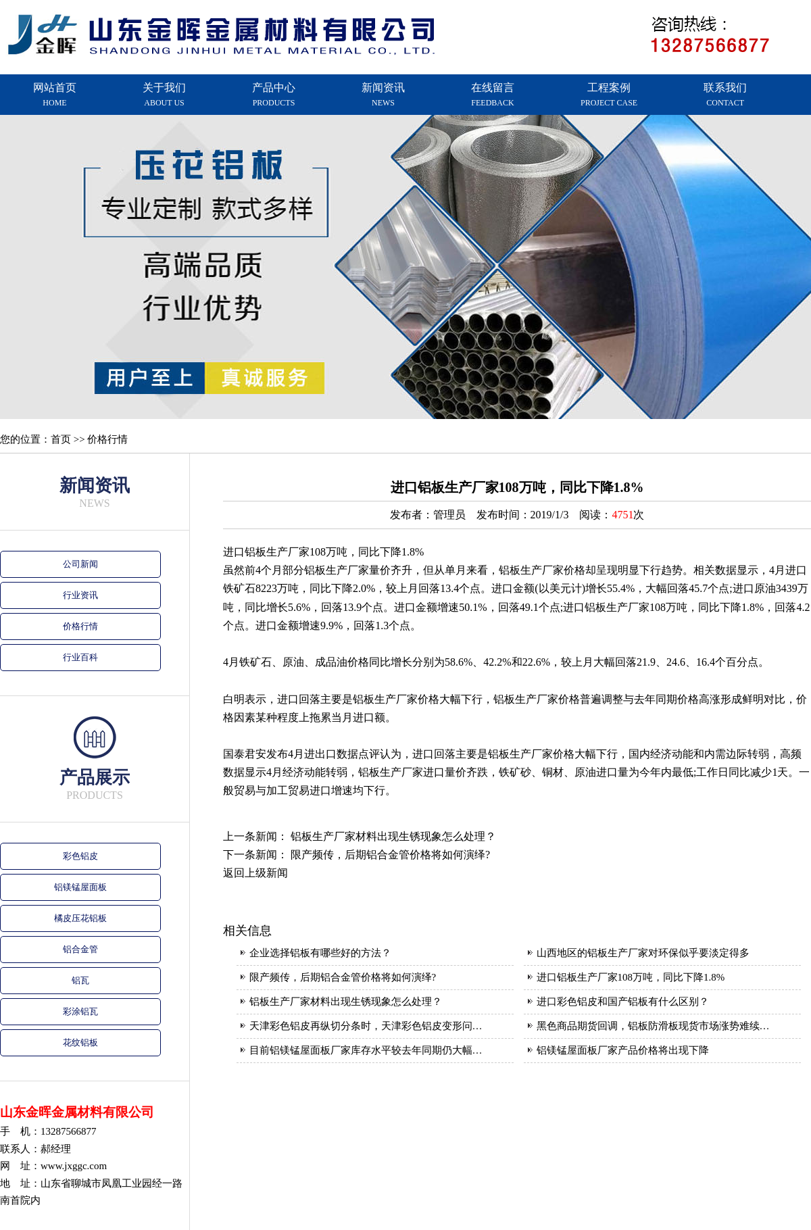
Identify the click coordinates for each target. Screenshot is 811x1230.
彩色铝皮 (80, 856)
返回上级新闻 (255, 873)
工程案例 (609, 94)
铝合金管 (80, 949)
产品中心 (273, 94)
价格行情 (80, 626)
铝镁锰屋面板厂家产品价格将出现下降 (623, 1050)
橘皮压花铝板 (80, 918)
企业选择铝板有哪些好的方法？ (320, 953)
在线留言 (492, 94)
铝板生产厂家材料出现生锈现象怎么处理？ (393, 836)
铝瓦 (80, 980)
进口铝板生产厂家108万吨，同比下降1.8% (631, 977)
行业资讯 (80, 595)
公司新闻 (80, 564)
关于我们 (164, 94)
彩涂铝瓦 (80, 1011)
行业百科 (80, 657)
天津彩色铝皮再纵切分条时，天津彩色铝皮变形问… (366, 1025)
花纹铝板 (80, 1042)
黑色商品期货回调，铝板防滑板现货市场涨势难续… (653, 1025)
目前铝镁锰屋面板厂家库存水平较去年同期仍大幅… (366, 1050)
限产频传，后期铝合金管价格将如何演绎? (390, 854)
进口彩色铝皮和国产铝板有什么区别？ (623, 1001)
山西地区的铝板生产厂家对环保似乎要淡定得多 (643, 953)
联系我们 (725, 94)
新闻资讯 (383, 94)
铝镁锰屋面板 (80, 887)
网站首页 (54, 94)
